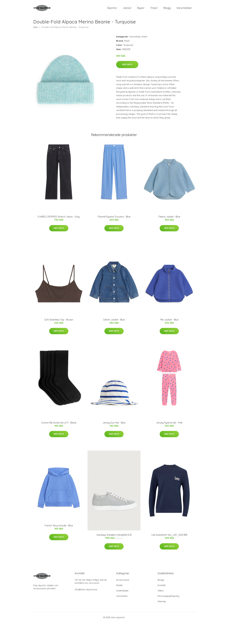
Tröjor (154, 8)
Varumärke (135, 38)
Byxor (140, 8)
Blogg (167, 8)
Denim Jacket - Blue (114, 321)
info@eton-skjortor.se (86, 591)
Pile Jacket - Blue (169, 321)
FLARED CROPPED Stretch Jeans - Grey (59, 218)
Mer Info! (127, 66)
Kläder (119, 586)
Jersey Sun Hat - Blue (114, 424)
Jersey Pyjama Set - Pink (169, 424)
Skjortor (112, 8)
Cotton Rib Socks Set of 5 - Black (58, 424)
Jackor (127, 8)
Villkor (161, 592)
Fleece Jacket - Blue (169, 218)
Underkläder (122, 592)
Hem (35, 28)
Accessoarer (122, 581)
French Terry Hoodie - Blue (59, 527)
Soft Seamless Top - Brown (58, 321)
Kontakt (162, 586)
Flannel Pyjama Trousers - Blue (114, 218)
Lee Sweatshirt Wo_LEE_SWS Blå (169, 536)
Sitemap (162, 603)
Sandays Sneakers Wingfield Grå (114, 536)
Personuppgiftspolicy (168, 597)
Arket (144, 38)
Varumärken (184, 8)
